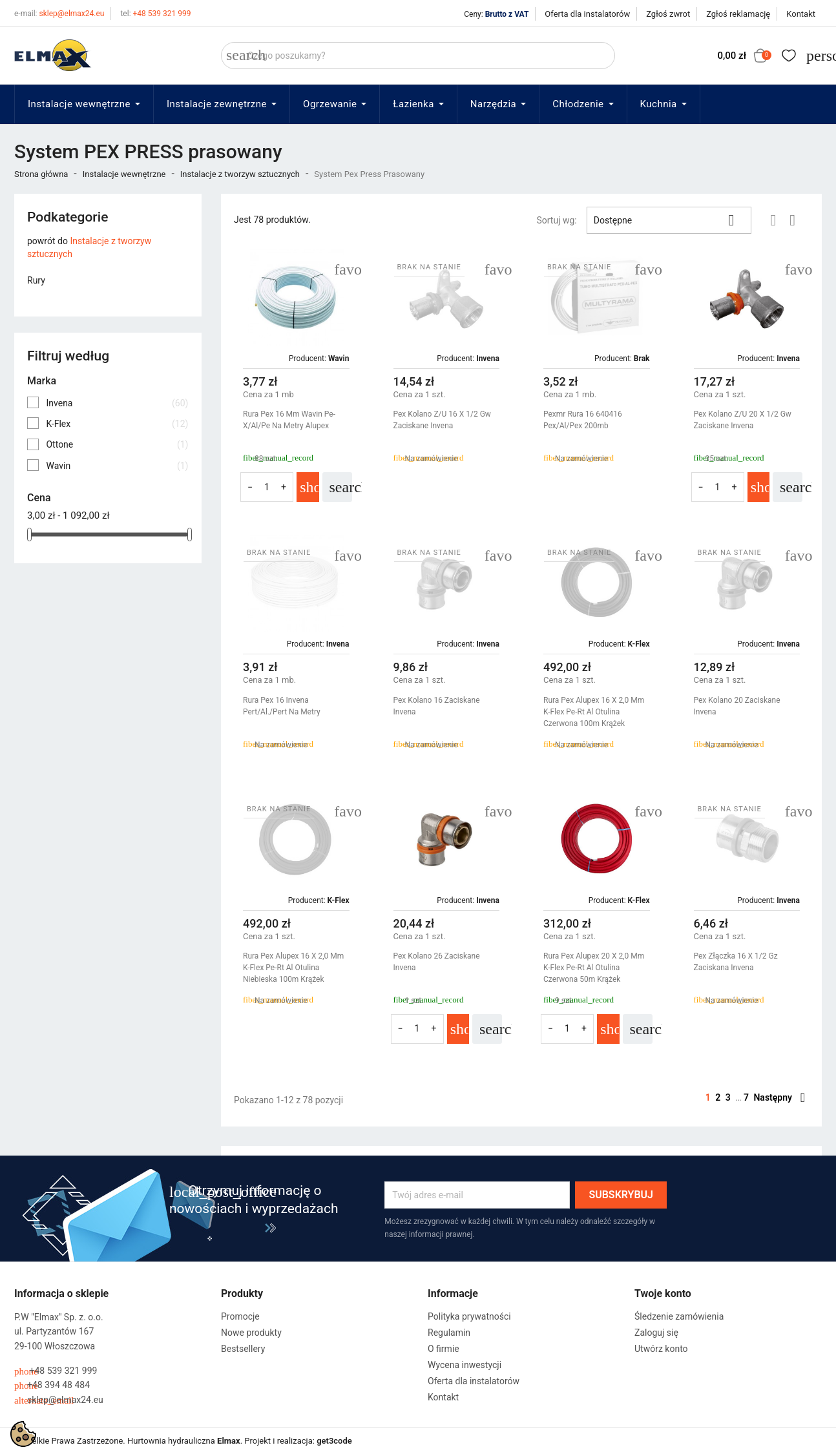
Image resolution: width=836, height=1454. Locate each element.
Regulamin (449, 1332)
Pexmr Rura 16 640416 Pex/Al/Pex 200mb (582, 420)
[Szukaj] (418, 55)
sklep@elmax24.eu (59, 13)
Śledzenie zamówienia (679, 1316)
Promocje (240, 1316)
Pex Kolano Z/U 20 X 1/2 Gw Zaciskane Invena (742, 420)
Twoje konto (662, 1293)
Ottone (117, 444)
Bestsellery (243, 1349)
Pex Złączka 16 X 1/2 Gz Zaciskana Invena (736, 961)
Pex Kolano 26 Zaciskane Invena (436, 961)
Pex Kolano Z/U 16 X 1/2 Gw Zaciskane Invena (442, 420)
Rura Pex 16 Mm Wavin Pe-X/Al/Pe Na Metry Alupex (289, 420)
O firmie (443, 1349)
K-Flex (117, 423)
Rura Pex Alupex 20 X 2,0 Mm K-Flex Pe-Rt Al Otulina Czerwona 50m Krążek (593, 967)
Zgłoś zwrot (668, 14)
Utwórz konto (661, 1349)
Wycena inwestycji (464, 1365)
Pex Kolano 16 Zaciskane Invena (436, 706)
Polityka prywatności (469, 1316)
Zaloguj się (656, 1332)
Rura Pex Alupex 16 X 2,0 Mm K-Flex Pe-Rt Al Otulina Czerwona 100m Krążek (593, 712)
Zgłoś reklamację (738, 14)
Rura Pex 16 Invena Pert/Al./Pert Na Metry (281, 706)
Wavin (117, 465)
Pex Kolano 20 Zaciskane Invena (737, 706)
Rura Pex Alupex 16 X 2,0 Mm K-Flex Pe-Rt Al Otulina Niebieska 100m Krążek (293, 967)
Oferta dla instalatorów (587, 14)
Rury (36, 280)
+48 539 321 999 (155, 13)
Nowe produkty (251, 1332)
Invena (117, 403)
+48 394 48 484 (52, 1385)
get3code (334, 1441)
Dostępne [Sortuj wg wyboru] (669, 220)
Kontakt (800, 14)
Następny (779, 1097)
